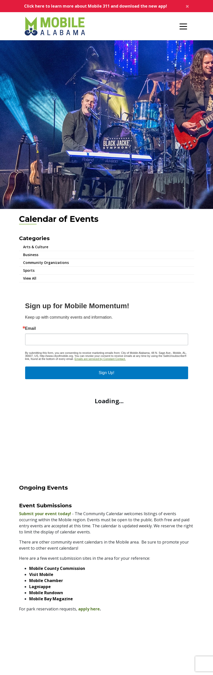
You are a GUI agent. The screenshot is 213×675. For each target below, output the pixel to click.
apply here (89, 609)
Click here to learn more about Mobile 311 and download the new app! (95, 6)
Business (30, 254)
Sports (29, 270)
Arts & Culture (35, 246)
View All (29, 278)
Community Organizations (46, 262)
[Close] (187, 6)
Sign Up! (106, 373)
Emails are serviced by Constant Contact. (100, 358)
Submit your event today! (45, 513)
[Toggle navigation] (183, 26)
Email (30, 328)
